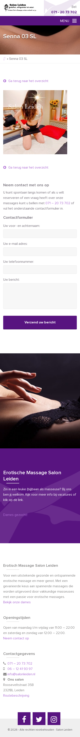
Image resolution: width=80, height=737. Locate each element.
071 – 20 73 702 (57, 203)
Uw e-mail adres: (15, 243)
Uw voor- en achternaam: (21, 226)
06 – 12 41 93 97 (20, 669)
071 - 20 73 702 (64, 12)
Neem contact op (16, 638)
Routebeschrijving (16, 695)
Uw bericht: (11, 279)
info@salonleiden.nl (21, 674)
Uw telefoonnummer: (18, 261)
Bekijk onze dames (17, 602)
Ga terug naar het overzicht (25, 81)
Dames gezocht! (15, 515)
